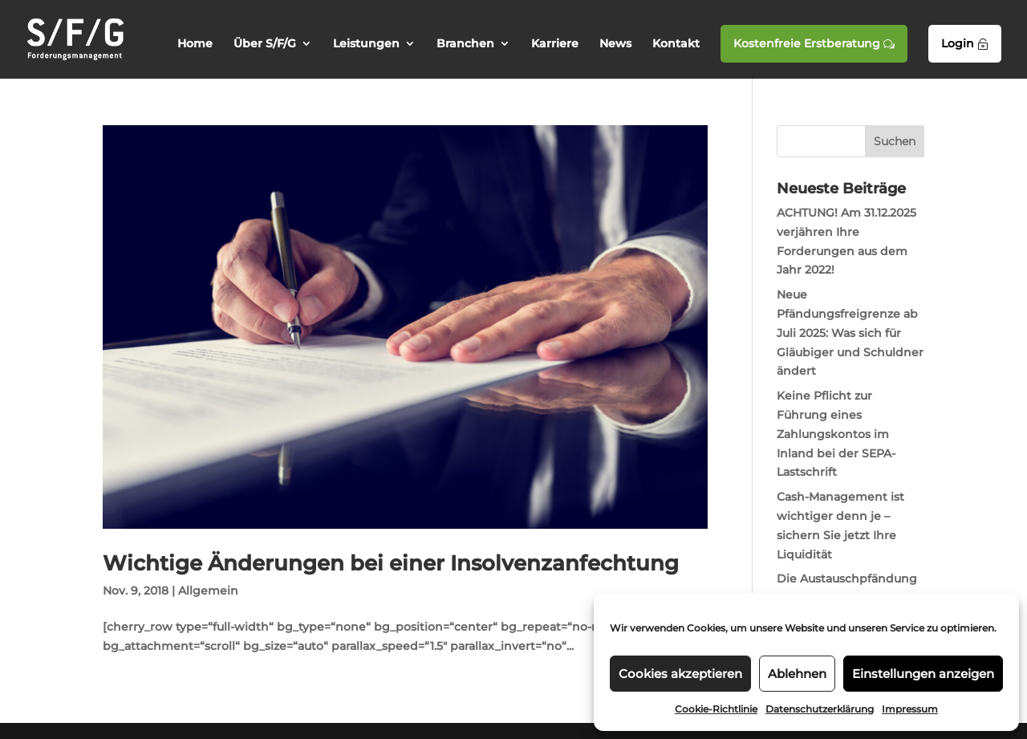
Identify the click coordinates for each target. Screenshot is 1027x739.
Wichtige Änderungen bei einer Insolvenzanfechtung (391, 563)
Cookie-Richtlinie (716, 709)
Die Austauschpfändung (847, 578)
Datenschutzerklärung (819, 709)
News (615, 44)
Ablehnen (797, 673)
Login (964, 43)
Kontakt (676, 44)
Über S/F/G (264, 44)
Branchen (465, 44)
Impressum (910, 709)
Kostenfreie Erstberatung (814, 43)
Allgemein (208, 590)
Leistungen (366, 44)
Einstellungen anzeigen (923, 673)
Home (195, 44)
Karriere (554, 44)
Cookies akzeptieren (680, 673)
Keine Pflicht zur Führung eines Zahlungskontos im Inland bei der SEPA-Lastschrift (836, 433)
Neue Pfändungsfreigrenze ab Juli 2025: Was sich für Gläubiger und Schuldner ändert (850, 332)
